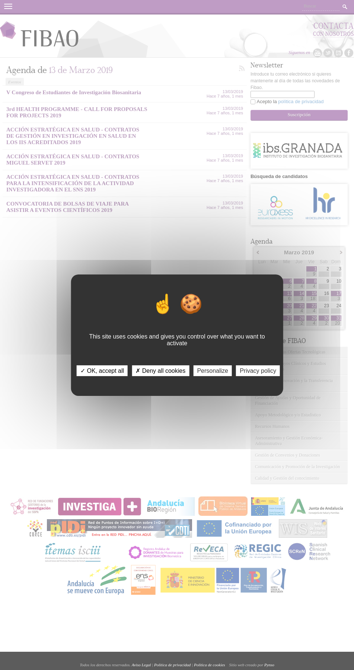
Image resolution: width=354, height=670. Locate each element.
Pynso (269, 665)
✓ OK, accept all (102, 370)
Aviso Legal (141, 665)
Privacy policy (258, 370)
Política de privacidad (172, 665)
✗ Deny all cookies (160, 370)
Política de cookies (209, 665)
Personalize (212, 370)
